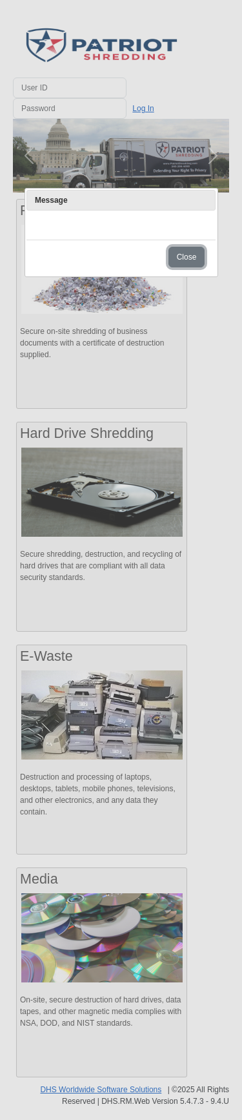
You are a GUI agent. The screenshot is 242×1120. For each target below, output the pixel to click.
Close (187, 257)
